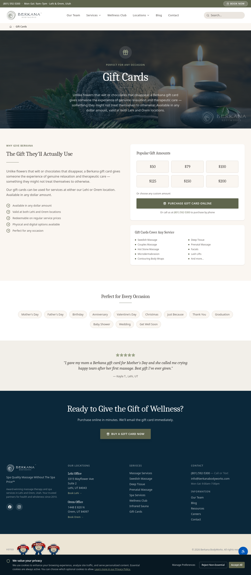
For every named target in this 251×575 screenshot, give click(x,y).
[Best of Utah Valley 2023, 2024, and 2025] (38, 549)
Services (93, 15)
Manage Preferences (183, 565)
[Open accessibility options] (243, 551)
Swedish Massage (140, 478)
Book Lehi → (75, 493)
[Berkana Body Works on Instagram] (19, 506)
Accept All (237, 565)
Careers (196, 514)
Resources (197, 508)
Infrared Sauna (139, 506)
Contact (173, 15)
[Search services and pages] (226, 15)
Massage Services (140, 473)
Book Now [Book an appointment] (236, 3)
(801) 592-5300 (11, 3)
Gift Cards (135, 511)
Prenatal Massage (140, 489)
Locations (141, 15)
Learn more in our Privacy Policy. (113, 569)
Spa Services (137, 495)
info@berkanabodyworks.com (210, 478)
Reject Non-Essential (213, 565)
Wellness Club (116, 15)
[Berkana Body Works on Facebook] (9, 506)
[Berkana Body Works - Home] (24, 15)
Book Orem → (76, 517)
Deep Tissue (137, 484)
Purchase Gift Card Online (187, 203)
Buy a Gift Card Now (125, 434)
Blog (159, 15)
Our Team (73, 15)
